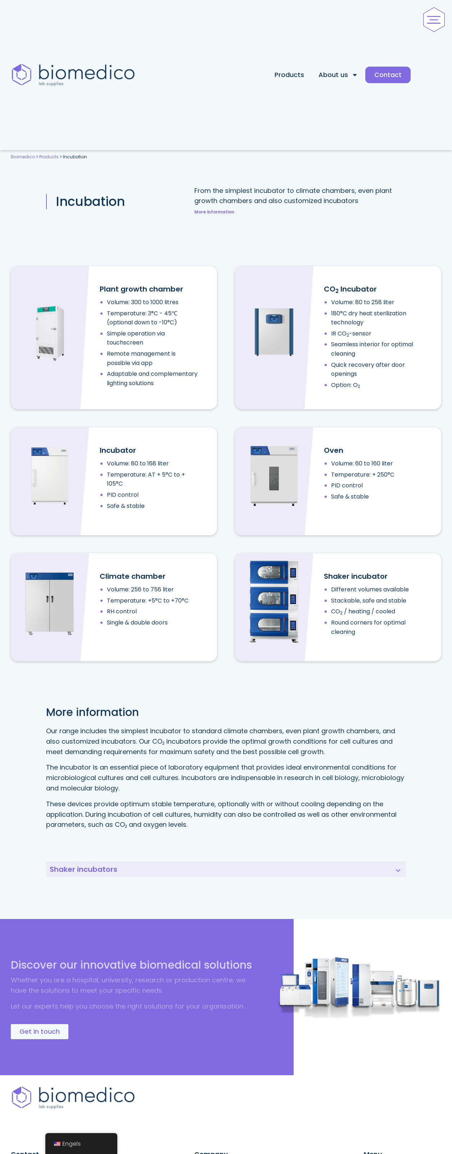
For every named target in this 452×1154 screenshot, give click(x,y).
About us (338, 75)
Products (289, 74)
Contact (388, 74)
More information (214, 212)
